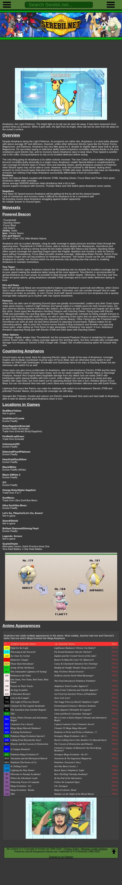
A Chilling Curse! (19, 766)
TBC (13, 713)
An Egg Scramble (19, 690)
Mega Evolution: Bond (65, 790)
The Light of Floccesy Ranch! (25, 701)
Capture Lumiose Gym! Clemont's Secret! (74, 724)
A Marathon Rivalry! (21, 694)
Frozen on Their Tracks (22, 686)
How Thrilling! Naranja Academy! (71, 774)
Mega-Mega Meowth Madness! (26, 728)
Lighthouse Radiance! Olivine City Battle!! (75, 648)
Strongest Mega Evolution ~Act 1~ (71, 736)
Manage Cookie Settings (94, 849)
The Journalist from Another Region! (28, 709)
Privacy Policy (71, 849)
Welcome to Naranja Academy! (26, 774)
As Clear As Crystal (20, 655)
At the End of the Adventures (68, 778)
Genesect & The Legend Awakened (28, 705)
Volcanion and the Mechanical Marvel (29, 758)
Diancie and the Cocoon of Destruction (29, 744)
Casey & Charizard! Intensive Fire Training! (75, 663)
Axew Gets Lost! (62, 698)
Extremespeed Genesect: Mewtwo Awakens (75, 705)
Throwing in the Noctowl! (23, 651)
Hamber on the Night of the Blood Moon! (74, 794)
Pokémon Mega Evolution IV (25, 754)
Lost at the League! (20, 698)
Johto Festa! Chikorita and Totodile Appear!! (76, 690)
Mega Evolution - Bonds (22, 790)
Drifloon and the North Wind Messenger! (74, 675)
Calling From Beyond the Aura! (26, 740)
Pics (115, 648)
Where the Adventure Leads (24, 778)
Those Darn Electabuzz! (22, 663)
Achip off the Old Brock (22, 667)
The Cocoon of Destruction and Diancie (73, 744)
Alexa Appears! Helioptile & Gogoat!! (72, 709)
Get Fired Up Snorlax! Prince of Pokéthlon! (75, 694)
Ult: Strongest (61, 786)
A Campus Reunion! (20, 749)
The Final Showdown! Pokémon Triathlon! (74, 680)
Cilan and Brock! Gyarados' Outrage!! (73, 713)
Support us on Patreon (61, 856)
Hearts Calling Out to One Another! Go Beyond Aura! (80, 740)
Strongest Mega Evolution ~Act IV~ (71, 754)
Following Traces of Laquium (25, 782)
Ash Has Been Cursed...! (66, 766)
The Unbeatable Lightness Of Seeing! (29, 671)
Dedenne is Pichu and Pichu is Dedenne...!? (75, 732)
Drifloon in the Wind (21, 675)
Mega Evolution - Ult (21, 786)
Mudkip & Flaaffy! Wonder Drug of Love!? (75, 667)
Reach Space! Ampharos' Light (69, 770)
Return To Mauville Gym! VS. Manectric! (74, 659)
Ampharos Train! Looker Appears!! (71, 686)
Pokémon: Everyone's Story (67, 762)
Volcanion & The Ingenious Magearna (72, 758)
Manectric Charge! (20, 659)
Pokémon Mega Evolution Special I (28, 736)
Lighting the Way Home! (23, 770)
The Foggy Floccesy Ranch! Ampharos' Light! (76, 701)
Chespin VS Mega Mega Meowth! (70, 728)
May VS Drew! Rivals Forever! (69, 671)
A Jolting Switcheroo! (21, 732)
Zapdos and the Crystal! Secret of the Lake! (75, 655)
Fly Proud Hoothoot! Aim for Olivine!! (73, 651)
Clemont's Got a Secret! (22, 724)
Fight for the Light (20, 648)
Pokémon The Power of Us (24, 762)
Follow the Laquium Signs (67, 782)
